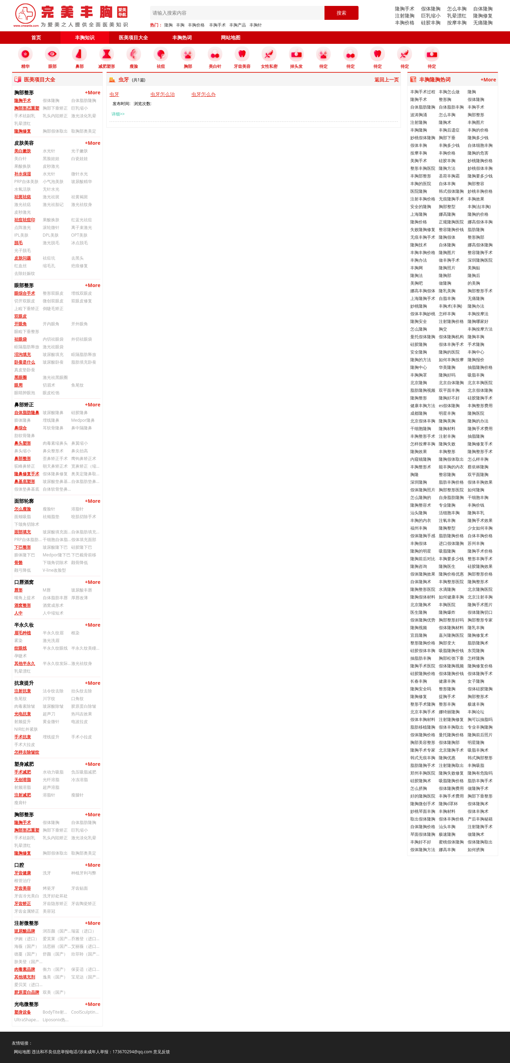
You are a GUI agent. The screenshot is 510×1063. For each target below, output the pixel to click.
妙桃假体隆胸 (422, 138)
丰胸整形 (447, 451)
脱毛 (18, 243)
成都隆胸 (418, 413)
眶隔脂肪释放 (26, 347)
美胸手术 (418, 161)
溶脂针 (77, 509)
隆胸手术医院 (422, 666)
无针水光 (51, 189)
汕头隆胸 (418, 513)
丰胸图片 (476, 122)
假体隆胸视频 (451, 666)
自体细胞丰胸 (480, 145)
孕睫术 (20, 656)
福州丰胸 (418, 528)
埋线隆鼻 (51, 420)
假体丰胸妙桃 (422, 314)
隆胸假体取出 (451, 459)
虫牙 (114, 94)
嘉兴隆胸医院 (451, 635)
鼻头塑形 (22, 443)
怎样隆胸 (476, 658)
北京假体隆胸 (480, 390)
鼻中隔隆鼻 (81, 428)
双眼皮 (20, 316)
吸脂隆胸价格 (451, 781)
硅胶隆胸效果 (480, 566)
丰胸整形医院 (451, 582)
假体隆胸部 (449, 742)
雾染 (18, 640)
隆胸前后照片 (480, 735)
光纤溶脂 (51, 780)
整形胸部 (476, 237)
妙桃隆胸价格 (480, 161)
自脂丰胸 (447, 298)
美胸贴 (474, 268)
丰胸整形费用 (480, 405)
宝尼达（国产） (85, 977)
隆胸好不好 (449, 398)
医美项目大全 (133, 37)
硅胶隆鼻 (79, 412)
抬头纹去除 (81, 691)
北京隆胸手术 (451, 750)
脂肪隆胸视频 (422, 390)
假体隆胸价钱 (451, 673)
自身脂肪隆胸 (451, 497)
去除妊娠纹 (24, 273)
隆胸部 (445, 275)
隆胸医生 (447, 566)
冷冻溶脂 (79, 780)
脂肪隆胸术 (478, 643)
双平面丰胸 (449, 390)
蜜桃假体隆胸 (451, 842)
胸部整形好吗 (451, 620)
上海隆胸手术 (422, 298)
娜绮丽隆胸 (449, 712)
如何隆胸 (476, 490)
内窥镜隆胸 (420, 459)
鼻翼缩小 (79, 443)
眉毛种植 (22, 633)
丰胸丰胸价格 (422, 252)
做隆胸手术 (478, 788)
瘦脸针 (49, 509)
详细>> (118, 114)
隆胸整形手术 (480, 451)
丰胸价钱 (476, 505)
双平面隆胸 (478, 474)
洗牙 (47, 873)
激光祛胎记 (53, 204)
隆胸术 (445, 122)
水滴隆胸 (447, 589)
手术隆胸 (476, 344)
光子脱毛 (22, 250)
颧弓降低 (22, 570)
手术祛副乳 (24, 116)
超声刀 (49, 714)
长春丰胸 (418, 681)
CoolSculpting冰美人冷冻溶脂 (85, 1012)
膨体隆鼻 (22, 420)
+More (92, 92)
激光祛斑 (51, 197)
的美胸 (474, 283)
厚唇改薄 (79, 598)
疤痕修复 (79, 266)
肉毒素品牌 (24, 969)
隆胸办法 (476, 306)
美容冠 (49, 911)
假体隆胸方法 (422, 849)
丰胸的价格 (478, 130)
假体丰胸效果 (480, 482)
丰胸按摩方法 (480, 329)
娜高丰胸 (447, 849)
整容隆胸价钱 (451, 229)
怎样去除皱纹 (26, 752)
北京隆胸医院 (480, 589)
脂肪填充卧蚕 (83, 362)
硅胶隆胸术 (420, 781)
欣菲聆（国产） (85, 954)
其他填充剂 (24, 977)
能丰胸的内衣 (451, 467)
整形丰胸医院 (422, 168)
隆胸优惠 (447, 758)
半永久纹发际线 (57, 663)
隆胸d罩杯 (448, 804)
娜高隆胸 (447, 214)
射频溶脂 (22, 787)
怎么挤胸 (418, 788)
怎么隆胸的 (420, 497)
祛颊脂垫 (51, 516)
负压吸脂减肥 (83, 772)
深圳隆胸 (418, 482)
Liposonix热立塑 (57, 1020)
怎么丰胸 (457, 8)
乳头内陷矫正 (55, 116)
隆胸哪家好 (478, 321)
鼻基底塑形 (24, 481)
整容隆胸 (447, 474)
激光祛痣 (22, 204)
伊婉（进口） (26, 939)
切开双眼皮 (24, 301)
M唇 (47, 590)
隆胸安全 (418, 321)
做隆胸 (445, 283)
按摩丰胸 (457, 22)
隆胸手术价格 (480, 551)
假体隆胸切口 (480, 612)
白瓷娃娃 (79, 158)
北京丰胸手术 (422, 712)
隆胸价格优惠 (451, 574)
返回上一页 (387, 79)
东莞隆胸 (476, 650)
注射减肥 (22, 795)
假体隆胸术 (478, 804)
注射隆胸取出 (451, 765)
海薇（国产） (26, 946)
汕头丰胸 (447, 827)
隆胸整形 (418, 398)
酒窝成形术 (53, 605)
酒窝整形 (22, 605)
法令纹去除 (53, 691)
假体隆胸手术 (480, 673)
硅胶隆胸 (418, 344)
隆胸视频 (418, 627)
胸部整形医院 (451, 490)
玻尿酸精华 (81, 181)
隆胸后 (474, 275)
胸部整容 (476, 184)
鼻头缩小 (22, 451)
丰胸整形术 (420, 467)
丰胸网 (416, 268)
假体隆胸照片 (422, 490)
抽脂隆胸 (476, 436)
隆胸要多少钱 (480, 176)
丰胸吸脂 (476, 765)
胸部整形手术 (480, 291)
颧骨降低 (79, 562)
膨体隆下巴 (24, 555)
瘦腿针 (77, 795)
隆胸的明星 (420, 551)
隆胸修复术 (478, 635)
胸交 (443, 329)
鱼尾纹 (77, 385)
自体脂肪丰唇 (55, 598)
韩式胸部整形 (480, 758)
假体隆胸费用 (451, 788)
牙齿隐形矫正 (55, 903)
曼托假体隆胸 (422, 337)
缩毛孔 (49, 266)
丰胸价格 (196, 25)
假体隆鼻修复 (55, 474)
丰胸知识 (84, 37)
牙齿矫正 (22, 903)
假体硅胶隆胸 (480, 689)
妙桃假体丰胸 (480, 168)
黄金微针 (51, 721)
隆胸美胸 (447, 421)
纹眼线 (20, 648)
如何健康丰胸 (451, 597)
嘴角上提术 (24, 598)
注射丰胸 (447, 436)
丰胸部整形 (420, 176)
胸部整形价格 (480, 574)
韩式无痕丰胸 (422, 758)
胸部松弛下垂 (451, 658)
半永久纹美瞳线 (85, 648)
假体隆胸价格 (422, 735)
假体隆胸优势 (422, 620)
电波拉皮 (79, 721)
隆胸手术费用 (480, 428)
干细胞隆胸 (420, 428)
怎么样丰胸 (478, 459)
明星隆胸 (476, 742)
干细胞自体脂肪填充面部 (57, 539)
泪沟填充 (22, 354)
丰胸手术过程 (422, 92)
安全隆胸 (418, 352)
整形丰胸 (447, 704)
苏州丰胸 (476, 543)
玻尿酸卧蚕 (53, 362)
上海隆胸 (418, 214)
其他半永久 (24, 663)
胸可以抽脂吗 (480, 719)
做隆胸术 (476, 834)
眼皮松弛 (51, 393)
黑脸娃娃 (51, 158)
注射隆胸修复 (451, 719)
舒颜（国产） (55, 954)
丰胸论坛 (476, 712)
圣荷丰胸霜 (449, 176)
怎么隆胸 (418, 329)
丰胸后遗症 (449, 130)
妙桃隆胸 (418, 306)
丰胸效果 (476, 199)
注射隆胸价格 (451, 321)
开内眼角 (51, 324)
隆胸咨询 (418, 566)
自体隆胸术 (420, 582)
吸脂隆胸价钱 (451, 650)
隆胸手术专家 (422, 750)
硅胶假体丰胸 (422, 650)
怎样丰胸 (447, 314)
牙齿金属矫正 (26, 911)
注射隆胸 (404, 15)
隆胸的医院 (449, 352)
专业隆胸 (447, 505)
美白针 (20, 158)
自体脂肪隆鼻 (26, 412)
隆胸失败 (447, 444)
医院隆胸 (418, 191)
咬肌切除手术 (83, 516)
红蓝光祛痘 (81, 220)
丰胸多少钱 (449, 145)
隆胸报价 (476, 360)
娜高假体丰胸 (480, 222)
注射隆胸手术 (480, 827)
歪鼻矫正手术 (55, 458)
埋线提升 (51, 737)
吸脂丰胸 (476, 375)
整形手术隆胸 (422, 704)
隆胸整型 (447, 528)
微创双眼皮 (53, 301)
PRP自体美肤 (26, 181)
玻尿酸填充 (53, 354)
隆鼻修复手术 (26, 474)
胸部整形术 (478, 696)
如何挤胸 (476, 849)
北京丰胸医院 (480, 383)
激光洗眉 (51, 640)
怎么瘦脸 (22, 509)
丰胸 (180, 25)
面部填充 (22, 532)
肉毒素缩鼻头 (55, 443)
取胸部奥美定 (83, 131)
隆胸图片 (447, 252)
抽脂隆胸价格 (480, 367)
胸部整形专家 (480, 620)
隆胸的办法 (478, 421)
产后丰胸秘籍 (480, 819)
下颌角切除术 (26, 524)
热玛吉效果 (81, 714)
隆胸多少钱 (478, 138)
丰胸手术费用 (451, 796)
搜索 (341, 12)
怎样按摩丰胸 (422, 444)
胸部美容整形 (422, 742)
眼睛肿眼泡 (24, 393)
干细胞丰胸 (478, 497)
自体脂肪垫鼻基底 (85, 481)
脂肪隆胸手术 (422, 765)
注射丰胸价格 (422, 199)
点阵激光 (22, 227)
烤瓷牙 (49, 888)
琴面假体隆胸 (422, 834)
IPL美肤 (21, 235)
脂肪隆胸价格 (451, 536)
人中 (18, 613)
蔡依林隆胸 (478, 467)
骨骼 (18, 562)
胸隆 (414, 474)
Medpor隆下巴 (57, 555)
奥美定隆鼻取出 (85, 474)
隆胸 (168, 25)
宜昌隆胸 (418, 635)
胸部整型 (447, 206)
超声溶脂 (51, 787)
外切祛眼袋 (81, 339)
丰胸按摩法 (478, 314)
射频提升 (22, 721)
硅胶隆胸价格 (422, 673)
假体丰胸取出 (451, 727)
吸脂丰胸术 (478, 750)
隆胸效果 (418, 451)
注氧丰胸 (447, 520)
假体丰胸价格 (451, 819)
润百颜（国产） (57, 931)
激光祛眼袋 (53, 347)
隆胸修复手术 (480, 444)
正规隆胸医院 (451, 222)
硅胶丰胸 (431, 22)
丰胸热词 (182, 37)
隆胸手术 (404, 8)
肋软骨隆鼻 (24, 435)
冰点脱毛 (79, 243)
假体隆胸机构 (451, 337)
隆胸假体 (447, 237)
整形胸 (445, 99)
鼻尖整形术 (53, 451)
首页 (36, 37)
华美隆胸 (447, 367)
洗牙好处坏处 (55, 896)
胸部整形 (476, 115)
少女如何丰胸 (480, 528)
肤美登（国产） (28, 962)
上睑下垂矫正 (26, 308)
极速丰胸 (476, 704)
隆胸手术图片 (480, 605)
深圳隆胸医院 (480, 260)
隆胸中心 (418, 367)
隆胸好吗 (447, 375)
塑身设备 (22, 1012)
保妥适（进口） (85, 969)
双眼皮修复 (81, 301)
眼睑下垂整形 (26, 331)
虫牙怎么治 (162, 94)
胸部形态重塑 (26, 108)
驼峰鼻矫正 (24, 466)
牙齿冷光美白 (26, 896)
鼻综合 (20, 428)
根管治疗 (22, 880)
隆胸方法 (447, 168)
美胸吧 (416, 283)
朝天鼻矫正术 (55, 466)
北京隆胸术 (420, 605)
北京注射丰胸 (480, 597)
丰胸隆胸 (418, 130)
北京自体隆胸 (451, 383)
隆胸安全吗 (420, 689)
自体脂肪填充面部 (85, 532)
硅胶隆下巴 (81, 547)
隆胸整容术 (420, 505)
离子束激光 (81, 227)
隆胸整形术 (478, 582)
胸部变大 (447, 643)
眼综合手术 (24, 293)
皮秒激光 (51, 166)
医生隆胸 (418, 612)
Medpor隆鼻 (83, 420)
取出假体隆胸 (422, 819)
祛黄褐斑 (79, 197)
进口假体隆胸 (451, 543)
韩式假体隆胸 (451, 191)
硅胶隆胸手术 (480, 398)
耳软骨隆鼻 (53, 428)
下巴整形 (22, 547)
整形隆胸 (447, 689)
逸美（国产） (55, 977)
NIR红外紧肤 (26, 729)
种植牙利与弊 (83, 873)
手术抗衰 (22, 737)
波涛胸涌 (418, 115)
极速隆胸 (447, 834)
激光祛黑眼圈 (55, 377)
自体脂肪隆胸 (83, 100)
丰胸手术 (217, 25)
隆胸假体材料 (422, 597)
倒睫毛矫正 (53, 308)
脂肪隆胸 (476, 229)
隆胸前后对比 (422, 559)
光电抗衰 (22, 714)
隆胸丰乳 (476, 513)
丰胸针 (255, 25)
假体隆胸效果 (422, 574)
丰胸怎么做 (449, 92)
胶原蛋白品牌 (26, 992)
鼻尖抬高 (79, 451)
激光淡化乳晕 (83, 116)
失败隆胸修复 (422, 229)
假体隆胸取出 (480, 842)
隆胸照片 (447, 268)
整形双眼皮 (53, 293)
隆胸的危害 (478, 153)
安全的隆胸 (420, 206)
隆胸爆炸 (447, 612)
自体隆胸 (483, 8)
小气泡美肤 (53, 181)
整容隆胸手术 (480, 252)
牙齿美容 (22, 888)
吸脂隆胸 (447, 551)
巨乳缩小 (431, 15)
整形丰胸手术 (480, 559)
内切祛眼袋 (53, 339)
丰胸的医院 (420, 184)
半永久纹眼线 (55, 648)
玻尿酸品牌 (24, 931)
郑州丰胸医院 (422, 773)
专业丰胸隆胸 (480, 727)
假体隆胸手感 (422, 536)
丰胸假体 (418, 543)
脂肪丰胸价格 (451, 482)
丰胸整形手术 (422, 436)
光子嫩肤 (79, 151)
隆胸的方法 (420, 360)
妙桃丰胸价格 (480, 191)
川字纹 (49, 698)
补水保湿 (22, 174)
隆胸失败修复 (451, 773)
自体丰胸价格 (480, 536)
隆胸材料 (447, 428)
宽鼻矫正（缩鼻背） (85, 466)
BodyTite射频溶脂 (57, 1012)
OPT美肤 (79, 235)
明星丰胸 (447, 413)
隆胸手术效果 (480, 520)
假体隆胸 (431, 8)
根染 (75, 633)
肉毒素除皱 (24, 706)
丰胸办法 (418, 260)
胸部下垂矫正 (55, 108)
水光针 (49, 151)
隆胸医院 (476, 413)
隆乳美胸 (447, 291)
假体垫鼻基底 (26, 489)
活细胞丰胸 (449, 513)
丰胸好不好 (420, 842)
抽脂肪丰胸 (420, 658)
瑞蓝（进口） (83, 931)
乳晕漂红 (457, 15)
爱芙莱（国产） (57, 939)
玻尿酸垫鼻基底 (57, 481)
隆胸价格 (418, 222)
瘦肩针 (20, 803)
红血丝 (20, 266)
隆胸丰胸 (476, 337)
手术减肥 (22, 772)
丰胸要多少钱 (451, 559)
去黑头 (77, 258)
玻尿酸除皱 (53, 706)
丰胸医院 (447, 605)
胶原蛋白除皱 (83, 706)
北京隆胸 (418, 383)
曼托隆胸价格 (451, 735)
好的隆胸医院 (422, 796)
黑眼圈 (20, 377)
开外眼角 (79, 324)
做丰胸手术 (449, 260)
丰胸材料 (447, 811)
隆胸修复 (483, 15)
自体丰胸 (447, 184)
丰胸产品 (237, 25)
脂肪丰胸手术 (480, 781)
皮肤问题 (22, 258)
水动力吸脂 (53, 772)
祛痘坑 (49, 258)
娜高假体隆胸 (480, 245)
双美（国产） (55, 992)
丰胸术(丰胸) (450, 306)
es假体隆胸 (449, 405)
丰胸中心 (476, 352)
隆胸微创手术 (422, 804)
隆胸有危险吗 (480, 773)
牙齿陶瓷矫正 (83, 903)
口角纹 (77, 698)
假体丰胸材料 (422, 719)
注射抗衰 (22, 691)
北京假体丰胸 (422, 421)
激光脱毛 (51, 243)
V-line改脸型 (54, 570)
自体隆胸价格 (422, 827)
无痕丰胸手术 (422, 237)
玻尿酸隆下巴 (55, 547)
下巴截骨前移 (83, 555)
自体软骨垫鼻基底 (57, 489)
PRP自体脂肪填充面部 (28, 539)
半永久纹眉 (53, 633)
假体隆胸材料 (451, 627)
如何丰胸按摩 (451, 360)
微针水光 (79, 174)
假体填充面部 (83, 539)
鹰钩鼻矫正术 (83, 458)
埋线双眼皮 (81, 293)
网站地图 (230, 37)
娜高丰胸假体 (422, 291)
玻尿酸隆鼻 (53, 412)
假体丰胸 (418, 145)
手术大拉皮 (24, 744)
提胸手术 (447, 696)
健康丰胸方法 (422, 405)
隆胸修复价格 (480, 666)
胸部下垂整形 (480, 796)
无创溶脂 (22, 780)
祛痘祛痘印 (24, 220)
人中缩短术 (53, 613)
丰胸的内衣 (420, 520)
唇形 (18, 590)
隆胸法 (416, 275)
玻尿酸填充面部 (57, 532)
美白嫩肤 (22, 151)
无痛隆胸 (483, 22)
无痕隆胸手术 (451, 199)
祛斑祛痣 (22, 197)
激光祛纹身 (81, 204)
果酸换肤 (22, 166)
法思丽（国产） (57, 946)
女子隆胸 (476, 681)
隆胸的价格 (478, 214)
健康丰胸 (447, 681)
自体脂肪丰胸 (451, 107)
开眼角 (20, 324)
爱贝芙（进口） (28, 984)
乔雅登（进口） (85, 939)
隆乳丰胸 (476, 627)
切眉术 (49, 385)
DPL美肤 (51, 235)
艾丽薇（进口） (85, 946)
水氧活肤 (22, 189)
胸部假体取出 (55, 131)
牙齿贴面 (79, 888)
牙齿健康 (22, 873)
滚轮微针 (51, 227)
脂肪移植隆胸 (422, 727)
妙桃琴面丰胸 (422, 811)
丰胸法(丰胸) (479, 206)
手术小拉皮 (81, 737)
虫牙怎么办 (203, 94)
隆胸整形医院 (422, 589)
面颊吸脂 (22, 516)
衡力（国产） (55, 969)
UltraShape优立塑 (28, 1020)
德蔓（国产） (26, 954)
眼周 (18, 385)
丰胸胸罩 (418, 375)
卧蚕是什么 (24, 362)
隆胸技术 (418, 245)
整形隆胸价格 (422, 643)
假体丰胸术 (478, 811)
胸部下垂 (447, 138)
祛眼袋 (20, 339)
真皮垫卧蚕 (24, 370)
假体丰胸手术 (451, 344)
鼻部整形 (22, 458)
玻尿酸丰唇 (81, 590)
